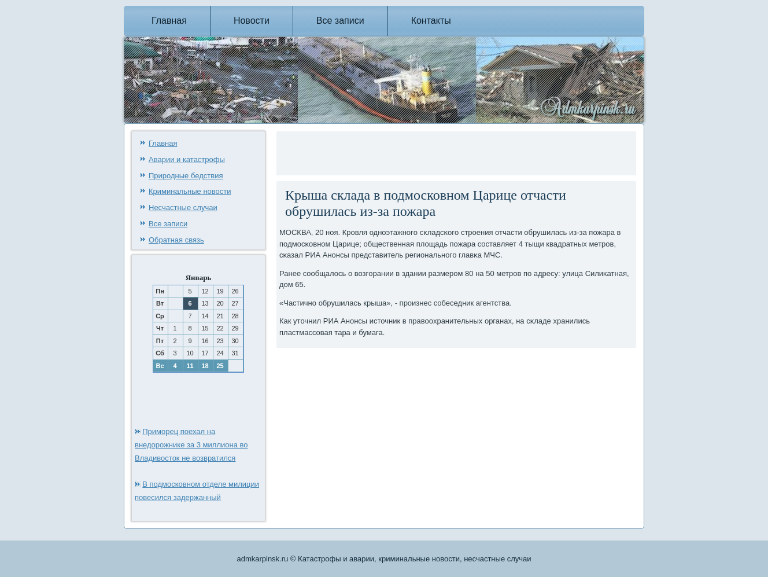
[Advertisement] (414, 151)
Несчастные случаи (183, 207)
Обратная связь (176, 240)
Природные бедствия (186, 175)
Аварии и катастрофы (187, 159)
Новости (251, 20)
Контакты (431, 20)
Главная (169, 20)
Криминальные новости (190, 191)
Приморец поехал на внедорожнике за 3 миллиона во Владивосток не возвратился (191, 444)
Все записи (340, 20)
